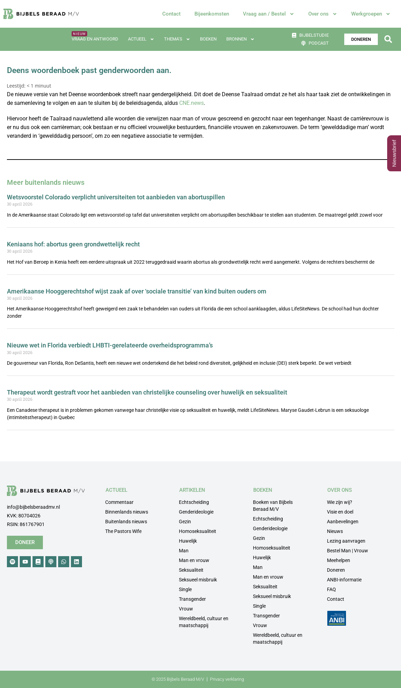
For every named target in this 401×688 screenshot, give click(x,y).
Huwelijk (188, 541)
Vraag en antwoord (95, 39)
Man (184, 550)
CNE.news (191, 103)
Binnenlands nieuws (126, 512)
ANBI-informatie (344, 579)
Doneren (336, 570)
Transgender (192, 599)
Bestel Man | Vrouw (347, 550)
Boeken (208, 39)
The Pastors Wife (123, 531)
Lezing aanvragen (346, 541)
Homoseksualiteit (197, 531)
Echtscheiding (194, 502)
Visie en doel (340, 512)
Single (185, 589)
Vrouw (186, 609)
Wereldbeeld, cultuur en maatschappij (203, 622)
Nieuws (335, 531)
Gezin (185, 521)
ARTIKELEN (192, 490)
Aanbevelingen (342, 521)
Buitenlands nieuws (126, 521)
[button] (388, 39)
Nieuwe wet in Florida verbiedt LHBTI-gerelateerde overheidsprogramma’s (110, 345)
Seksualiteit (191, 570)
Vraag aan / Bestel (268, 14)
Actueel (141, 39)
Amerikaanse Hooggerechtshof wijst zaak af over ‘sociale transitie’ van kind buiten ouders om (136, 291)
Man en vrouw (194, 560)
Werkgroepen (371, 14)
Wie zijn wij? (339, 502)
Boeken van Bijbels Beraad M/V (273, 505)
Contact (171, 14)
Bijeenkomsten (211, 14)
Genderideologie (196, 512)
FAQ (331, 589)
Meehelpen (338, 560)
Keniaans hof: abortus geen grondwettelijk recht (73, 244)
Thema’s (177, 39)
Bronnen (240, 39)
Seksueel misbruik (198, 579)
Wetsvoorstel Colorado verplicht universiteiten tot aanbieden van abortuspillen (116, 197)
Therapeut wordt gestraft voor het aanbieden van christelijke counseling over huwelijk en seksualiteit (147, 392)
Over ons (322, 14)
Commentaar (119, 502)
